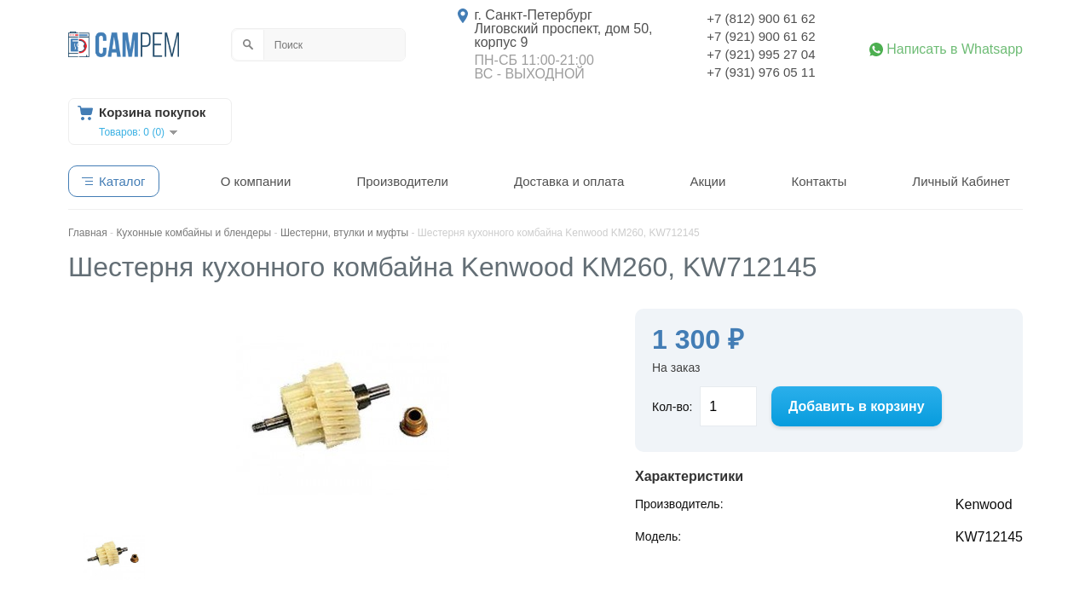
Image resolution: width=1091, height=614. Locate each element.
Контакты (818, 181)
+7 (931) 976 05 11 (761, 72)
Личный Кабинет (961, 181)
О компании (256, 181)
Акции (707, 181)
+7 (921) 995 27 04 (761, 54)
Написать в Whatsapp (954, 49)
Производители (401, 181)
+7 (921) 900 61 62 (761, 36)
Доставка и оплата (569, 181)
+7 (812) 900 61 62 (761, 18)
